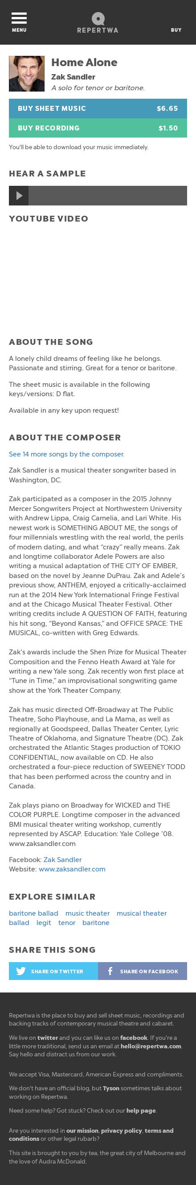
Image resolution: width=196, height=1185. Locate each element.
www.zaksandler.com (72, 869)
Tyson (111, 1088)
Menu (19, 23)
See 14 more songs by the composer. (67, 454)
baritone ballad (33, 913)
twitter (47, 1038)
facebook (133, 1038)
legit (44, 923)
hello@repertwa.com (151, 1046)
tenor (66, 923)
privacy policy (121, 1131)
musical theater (142, 913)
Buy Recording (98, 128)
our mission (82, 1131)
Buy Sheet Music (98, 108)
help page (141, 1110)
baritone (96, 923)
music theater (87, 913)
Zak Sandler (73, 77)
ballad (19, 923)
